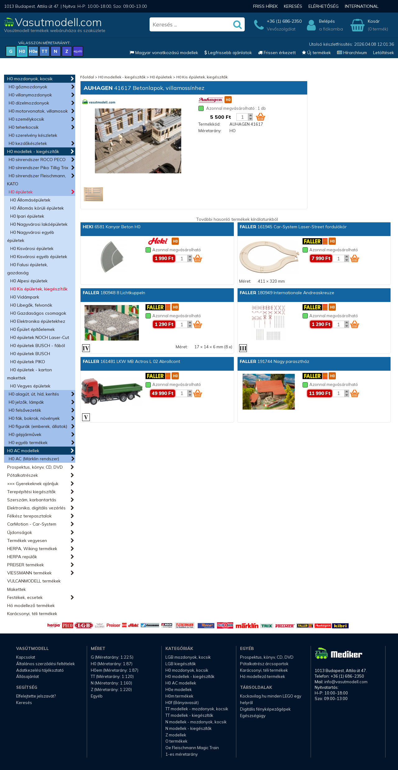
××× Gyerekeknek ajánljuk (32, 483)
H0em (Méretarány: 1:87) (114, 670)
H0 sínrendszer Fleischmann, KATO (36, 180)
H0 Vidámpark (24, 297)
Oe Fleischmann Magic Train (192, 747)
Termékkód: (209, 124)
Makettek (16, 589)
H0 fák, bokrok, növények (34, 418)
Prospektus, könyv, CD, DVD (35, 467)
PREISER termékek (25, 565)
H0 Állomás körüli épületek (37, 208)
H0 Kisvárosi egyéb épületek (38, 256)
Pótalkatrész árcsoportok (264, 663)
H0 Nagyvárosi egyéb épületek (30, 236)
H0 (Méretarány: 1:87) (111, 663)
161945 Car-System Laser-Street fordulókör (293, 227)
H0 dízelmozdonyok (29, 103)
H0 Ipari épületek (27, 216)
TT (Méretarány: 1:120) (112, 676)
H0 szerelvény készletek (33, 135)
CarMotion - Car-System (31, 524)
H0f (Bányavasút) (182, 702)
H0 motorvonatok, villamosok (38, 111)
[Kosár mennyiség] (242, 117)
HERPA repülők (22, 556)
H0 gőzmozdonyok (28, 87)
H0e (33, 51)
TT (44, 51)
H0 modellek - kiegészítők (33, 151)
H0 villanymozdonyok (30, 95)
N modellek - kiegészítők (188, 728)
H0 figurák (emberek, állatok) (38, 426)
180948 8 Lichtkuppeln (114, 292)
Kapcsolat (25, 657)
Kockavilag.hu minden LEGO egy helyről (270, 699)
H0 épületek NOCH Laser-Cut (39, 337)
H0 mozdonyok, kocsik (30, 78)
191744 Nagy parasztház (274, 361)
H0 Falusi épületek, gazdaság (27, 269)
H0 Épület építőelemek (32, 329)
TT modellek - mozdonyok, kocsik (196, 708)
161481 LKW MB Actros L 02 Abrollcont (131, 361)
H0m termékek (179, 695)
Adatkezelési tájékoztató (40, 670)
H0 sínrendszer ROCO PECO (37, 159)
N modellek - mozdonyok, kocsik (196, 721)
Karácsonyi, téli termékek (32, 613)
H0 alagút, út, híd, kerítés (34, 394)
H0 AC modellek (23, 450)
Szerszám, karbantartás (31, 500)
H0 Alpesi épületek (29, 281)
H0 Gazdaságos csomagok (38, 313)
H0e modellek (178, 689)
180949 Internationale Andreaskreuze (287, 292)
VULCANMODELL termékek (34, 581)
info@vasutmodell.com (346, 681)
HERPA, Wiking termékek (32, 548)
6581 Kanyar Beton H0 (111, 227)
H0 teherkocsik (24, 127)
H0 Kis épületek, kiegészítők (38, 289)
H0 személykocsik (26, 119)
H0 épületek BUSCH (30, 353)
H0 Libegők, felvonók (31, 305)
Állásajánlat (27, 676)
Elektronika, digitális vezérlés (36, 508)
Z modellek (175, 734)
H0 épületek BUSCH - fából (37, 345)
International (361, 6)
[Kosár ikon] (260, 117)
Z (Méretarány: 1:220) (111, 689)
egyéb (78, 51)
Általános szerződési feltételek (45, 663)
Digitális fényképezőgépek (265, 709)
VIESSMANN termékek (29, 573)
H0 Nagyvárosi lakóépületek (38, 224)
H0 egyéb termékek (28, 442)
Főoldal (87, 77)
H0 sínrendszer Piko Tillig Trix (38, 167)
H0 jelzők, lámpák (26, 402)
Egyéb (97, 695)
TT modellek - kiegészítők (189, 715)
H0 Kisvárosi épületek (31, 248)
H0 (22, 51)
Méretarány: (210, 130)
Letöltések (383, 52)
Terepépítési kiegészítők (31, 491)
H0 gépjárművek (25, 434)
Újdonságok (19, 532)
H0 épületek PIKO (27, 361)
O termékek (176, 741)
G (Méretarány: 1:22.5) (112, 657)
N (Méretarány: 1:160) (111, 682)
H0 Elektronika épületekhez (37, 321)
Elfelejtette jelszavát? (36, 695)
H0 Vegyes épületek (30, 386)
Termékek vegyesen (27, 540)
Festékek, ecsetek (25, 597)
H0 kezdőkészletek (28, 143)
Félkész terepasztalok (29, 516)
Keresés (293, 6)
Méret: (245, 281)
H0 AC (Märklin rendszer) (34, 459)
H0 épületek (21, 192)
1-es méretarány (181, 754)
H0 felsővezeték (25, 410)
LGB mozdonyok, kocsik (188, 657)
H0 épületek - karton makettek (29, 374)
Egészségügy (253, 715)
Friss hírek (265, 6)
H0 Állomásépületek (30, 200)
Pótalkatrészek (22, 475)
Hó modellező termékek (31, 605)
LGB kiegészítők (180, 663)
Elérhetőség (323, 6)
